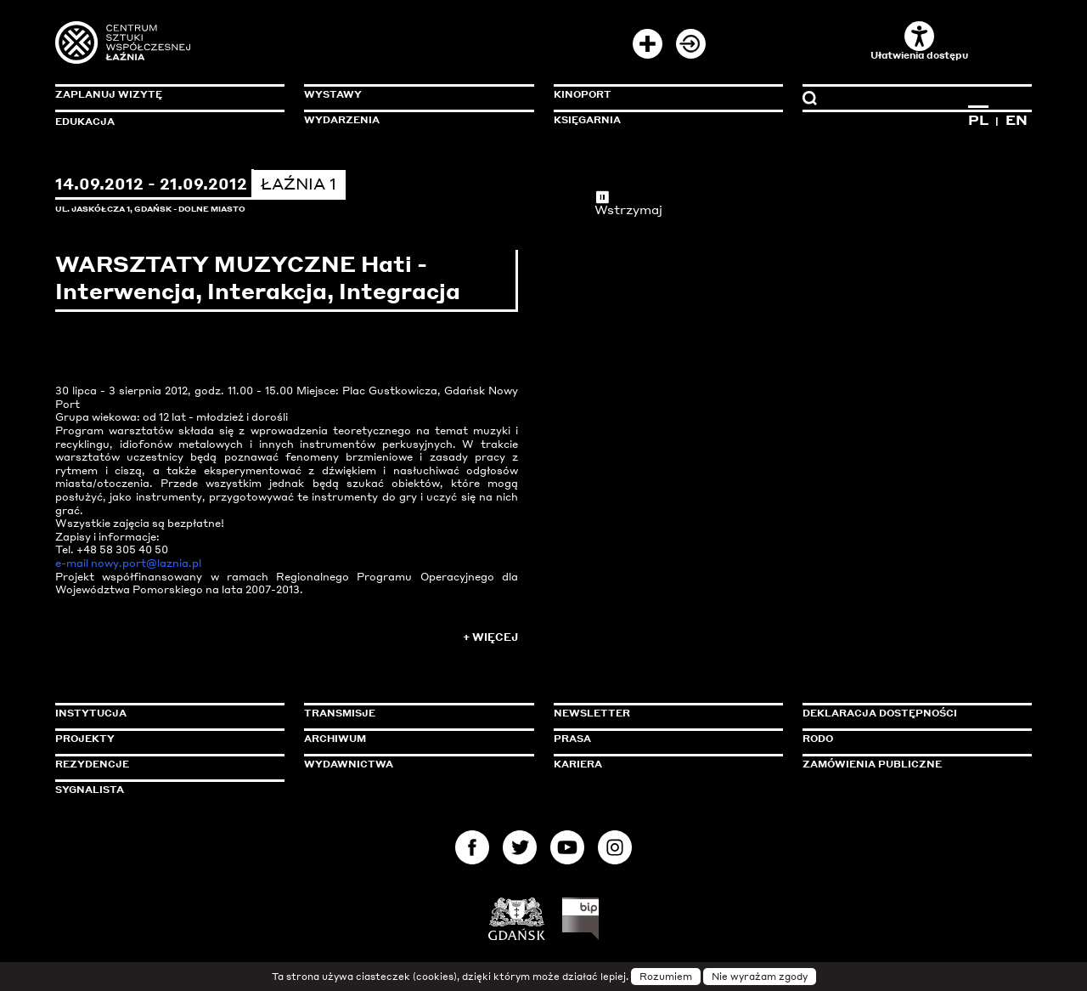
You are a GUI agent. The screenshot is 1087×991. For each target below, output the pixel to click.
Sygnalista (89, 790)
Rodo (818, 739)
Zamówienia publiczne (910, 764)
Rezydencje (92, 764)
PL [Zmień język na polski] (978, 119)
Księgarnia (587, 120)
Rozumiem (665, 977)
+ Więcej (490, 637)
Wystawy (333, 94)
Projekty (85, 739)
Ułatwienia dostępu (919, 41)
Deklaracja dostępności (880, 713)
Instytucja (91, 713)
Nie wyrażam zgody (760, 977)
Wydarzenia (342, 120)
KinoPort (582, 94)
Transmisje (412, 713)
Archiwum (335, 739)
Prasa (572, 739)
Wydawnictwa (348, 764)
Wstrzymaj (628, 203)
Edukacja (85, 121)
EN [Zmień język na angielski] (1016, 119)
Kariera (578, 764)
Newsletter (592, 713)
